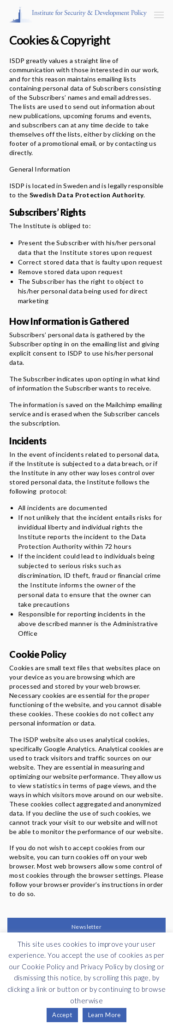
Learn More (104, 1014)
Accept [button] (62, 1014)
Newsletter (86, 926)
